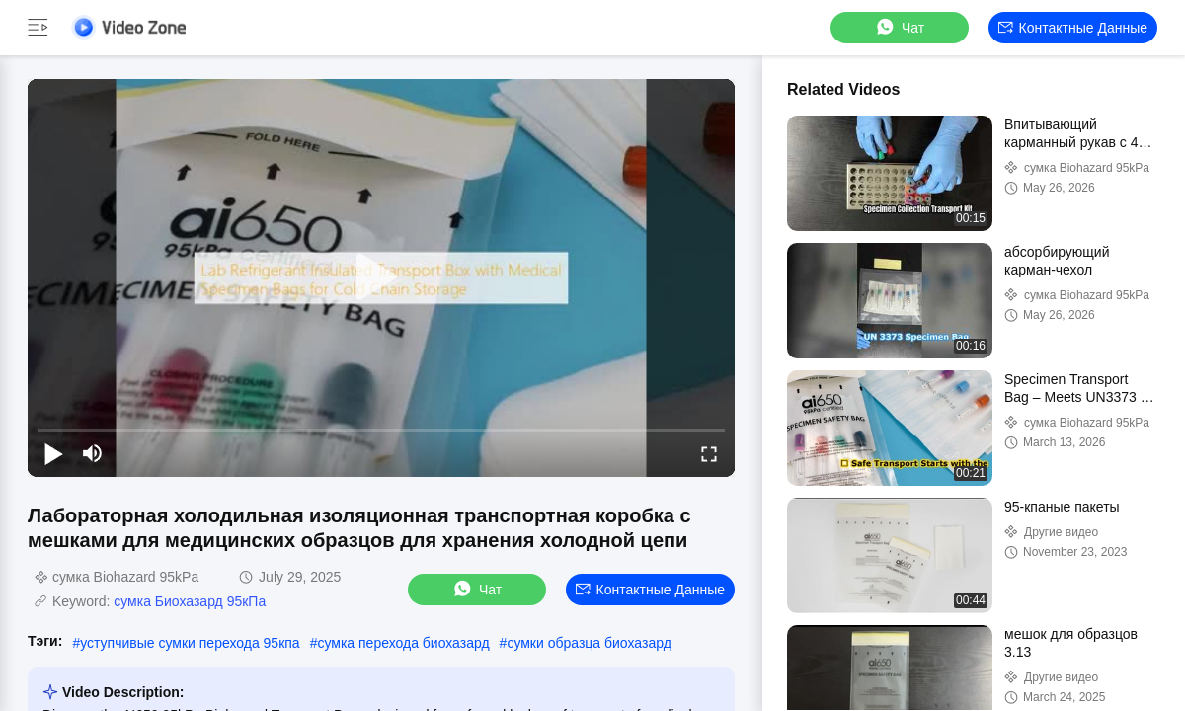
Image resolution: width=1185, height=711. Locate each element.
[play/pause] (53, 453)
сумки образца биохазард (589, 643)
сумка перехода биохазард (403, 643)
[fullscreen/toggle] (709, 453)
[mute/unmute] (93, 453)
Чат (899, 27)
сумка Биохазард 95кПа (190, 601)
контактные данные (1072, 28)
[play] (381, 277)
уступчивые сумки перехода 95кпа (189, 643)
